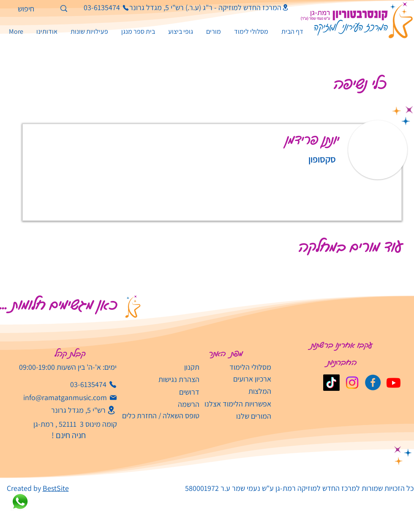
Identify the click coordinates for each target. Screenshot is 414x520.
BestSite (56, 488)
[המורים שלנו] (237, 416)
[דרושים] (165, 392)
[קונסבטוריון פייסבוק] (373, 382)
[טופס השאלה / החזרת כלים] (157, 415)
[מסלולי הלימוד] (237, 367)
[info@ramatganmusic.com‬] (70, 397)
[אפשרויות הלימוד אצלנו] (237, 404)
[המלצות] (237, 391)
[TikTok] (331, 382)
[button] (89, 31)
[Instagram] (352, 382)
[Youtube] (393, 382)
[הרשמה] (157, 404)
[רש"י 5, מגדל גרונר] (75, 410)
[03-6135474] (98, 7)
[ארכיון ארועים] (237, 379)
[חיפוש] (38, 8)
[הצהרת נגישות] (165, 379)
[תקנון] (165, 367)
